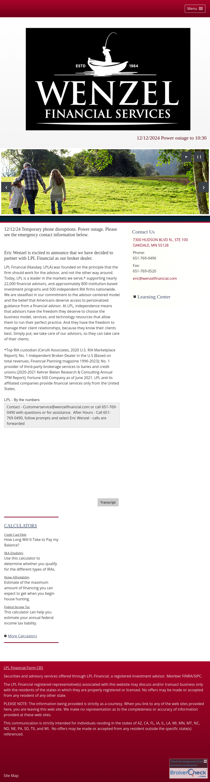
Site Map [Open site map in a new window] (11, 775)
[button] (195, 9)
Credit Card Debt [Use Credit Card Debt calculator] (15, 535)
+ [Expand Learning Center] (134, 296)
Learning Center (154, 297)
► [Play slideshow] (186, 156)
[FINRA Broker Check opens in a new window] (188, 769)
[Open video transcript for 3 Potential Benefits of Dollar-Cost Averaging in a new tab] (108, 502)
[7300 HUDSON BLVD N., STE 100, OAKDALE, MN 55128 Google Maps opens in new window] (160, 242)
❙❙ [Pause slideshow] (199, 156)
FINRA (187, 676)
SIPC (197, 676)
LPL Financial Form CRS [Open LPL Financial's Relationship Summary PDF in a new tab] (23, 667)
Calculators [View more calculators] (20, 525)
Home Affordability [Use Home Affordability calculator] (17, 577)
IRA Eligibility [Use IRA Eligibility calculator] (13, 553)
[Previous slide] (6, 187)
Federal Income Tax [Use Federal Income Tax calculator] (17, 607)
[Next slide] (204, 187)
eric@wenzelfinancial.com (155, 278)
